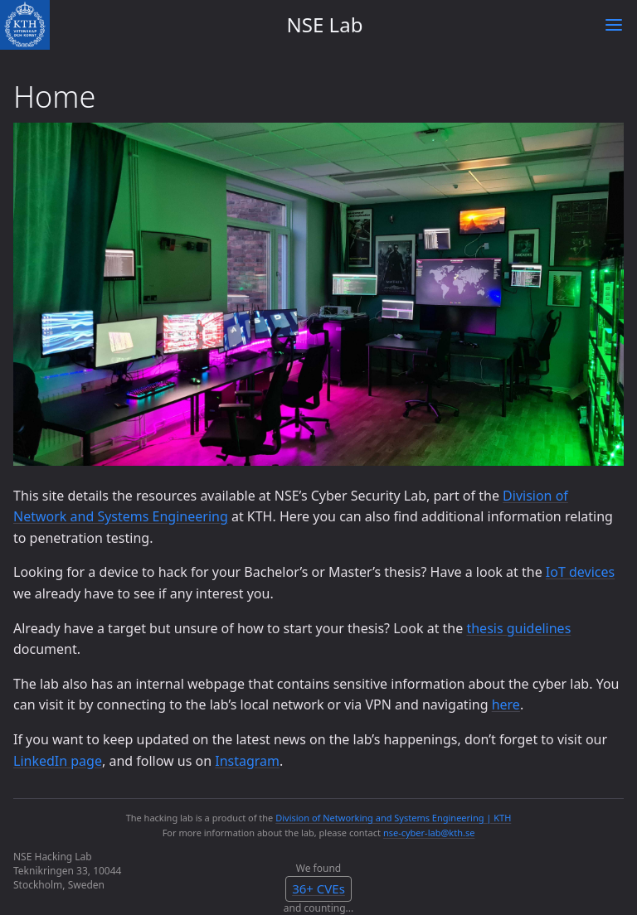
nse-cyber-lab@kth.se (428, 832)
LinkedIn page (57, 761)
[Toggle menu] (614, 25)
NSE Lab (325, 24)
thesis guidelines (518, 628)
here (506, 704)
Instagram (247, 761)
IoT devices (580, 572)
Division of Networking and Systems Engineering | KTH (393, 817)
